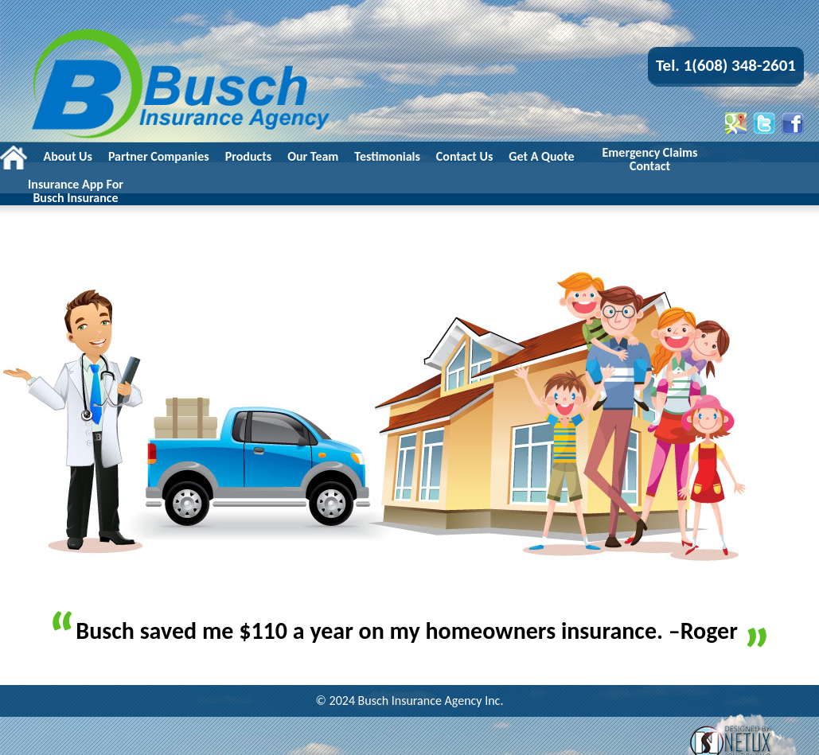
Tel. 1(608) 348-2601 (726, 65)
